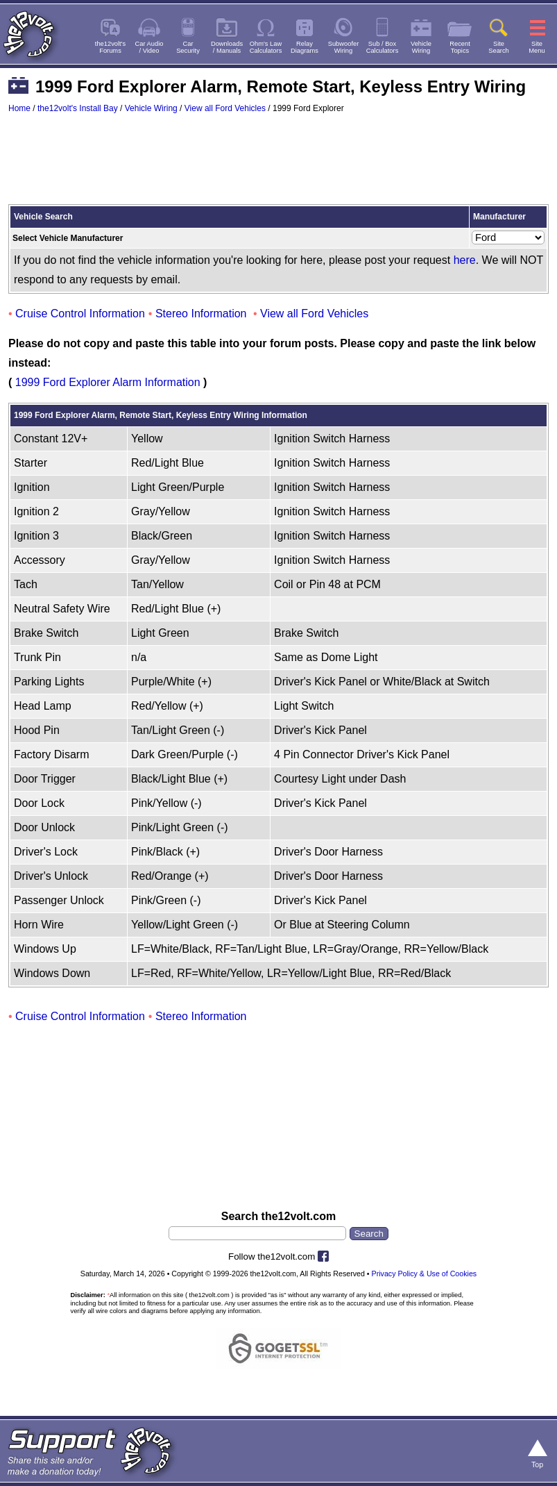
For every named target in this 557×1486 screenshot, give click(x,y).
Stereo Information (201, 313)
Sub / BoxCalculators (382, 47)
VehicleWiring (421, 47)
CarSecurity (188, 47)
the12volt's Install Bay (77, 108)
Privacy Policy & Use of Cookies (424, 1273)
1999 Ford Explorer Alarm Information (107, 382)
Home (19, 108)
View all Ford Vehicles (225, 108)
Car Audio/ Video (149, 47)
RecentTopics (459, 47)
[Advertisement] (278, 165)
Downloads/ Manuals (227, 47)
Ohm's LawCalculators (266, 47)
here (465, 260)
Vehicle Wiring (151, 108)
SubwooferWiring (343, 47)
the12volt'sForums (110, 47)
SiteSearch (498, 47)
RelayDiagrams (304, 47)
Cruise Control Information (80, 313)
